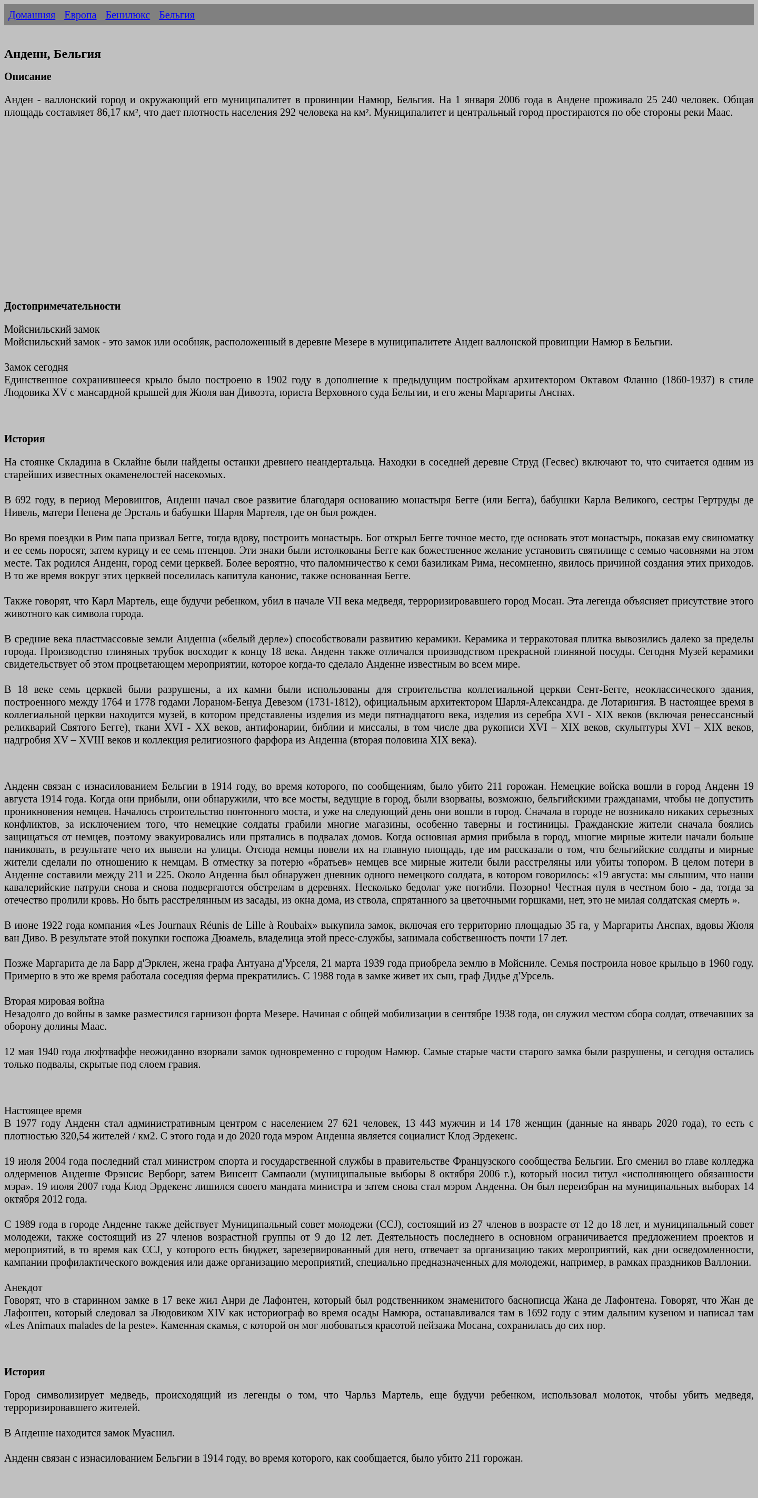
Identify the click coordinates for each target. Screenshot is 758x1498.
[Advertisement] (320, 215)
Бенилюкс (127, 15)
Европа (80, 15)
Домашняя (31, 15)
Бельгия (177, 15)
